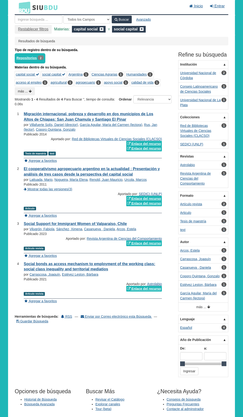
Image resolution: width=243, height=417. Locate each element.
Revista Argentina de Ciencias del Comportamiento (124, 238)
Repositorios (27, 58)
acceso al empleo (29, 82)
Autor (184, 242)
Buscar (122, 19)
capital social (27, 74)
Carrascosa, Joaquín (44, 274)
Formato (186, 195)
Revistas (187, 156)
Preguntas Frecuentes (183, 404)
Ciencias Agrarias (104, 74)
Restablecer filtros (33, 29)
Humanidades (136, 74)
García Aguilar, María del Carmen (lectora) (111, 125)
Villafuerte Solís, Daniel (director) (53, 125)
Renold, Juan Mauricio (105, 180)
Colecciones (190, 117)
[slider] (182, 363)
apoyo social (113, 82)
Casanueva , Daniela (99, 229)
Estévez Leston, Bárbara (80, 274)
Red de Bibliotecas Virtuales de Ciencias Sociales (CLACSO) (117, 139)
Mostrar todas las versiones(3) (48, 189)
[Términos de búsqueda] (38, 19)
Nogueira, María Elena (71, 180)
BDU (23, 7)
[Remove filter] (101, 29)
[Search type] (86, 19)
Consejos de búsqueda (184, 399)
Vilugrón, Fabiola (41, 229)
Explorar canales (107, 404)
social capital (53, 74)
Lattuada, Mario (40, 180)
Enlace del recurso (144, 144)
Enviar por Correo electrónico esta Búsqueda (116, 316)
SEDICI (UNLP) (150, 194)
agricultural (59, 82)
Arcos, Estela (126, 229)
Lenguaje (187, 319)
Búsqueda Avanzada (39, 404)
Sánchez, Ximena (69, 229)
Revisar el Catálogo (109, 399)
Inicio (196, 6)
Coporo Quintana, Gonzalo (55, 129)
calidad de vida (142, 82)
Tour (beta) (103, 409)
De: (183, 348)
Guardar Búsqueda (32, 321)
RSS (66, 316)
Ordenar (125, 99)
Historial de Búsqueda (40, 399)
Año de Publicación (195, 340)
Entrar (217, 6)
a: (205, 348)
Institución (188, 64)
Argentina (75, 74)
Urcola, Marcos (135, 180)
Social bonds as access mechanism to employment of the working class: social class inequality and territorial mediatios (89, 266)
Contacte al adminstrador (185, 409)
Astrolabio (154, 284)
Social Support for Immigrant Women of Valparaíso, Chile (75, 224)
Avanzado (143, 19)
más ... (25, 91)
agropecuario (85, 82)
